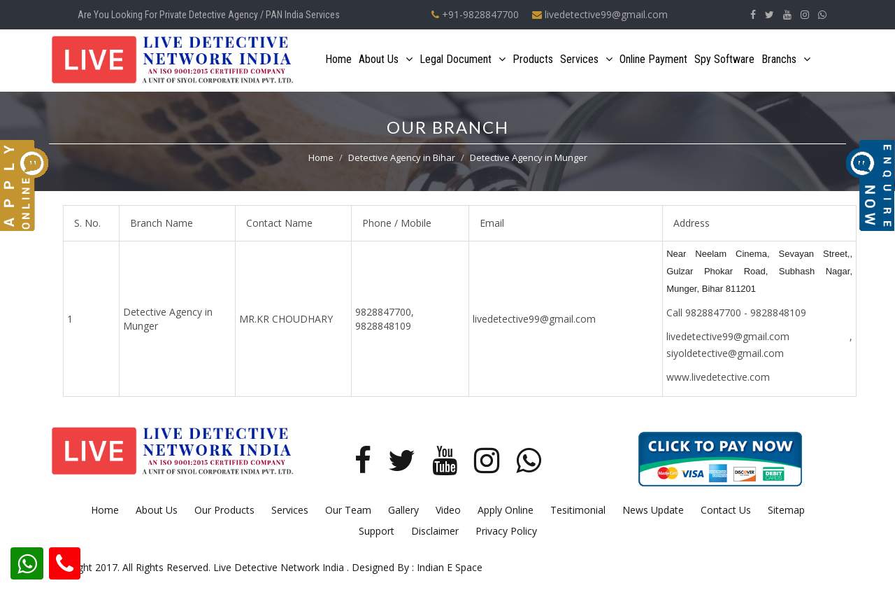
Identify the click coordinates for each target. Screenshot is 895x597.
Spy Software (724, 59)
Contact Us (726, 510)
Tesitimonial (578, 510)
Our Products (224, 510)
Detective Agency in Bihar (401, 157)
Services (586, 59)
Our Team (348, 510)
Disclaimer (435, 531)
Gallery (403, 510)
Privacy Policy (506, 531)
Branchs (785, 59)
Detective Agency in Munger (528, 157)
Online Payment (653, 59)
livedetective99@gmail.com (600, 14)
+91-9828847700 (475, 14)
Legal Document (463, 59)
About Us (386, 59)
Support (376, 531)
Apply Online (506, 510)
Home (338, 59)
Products (533, 59)
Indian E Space (449, 567)
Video (448, 510)
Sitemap (786, 510)
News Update (653, 510)
